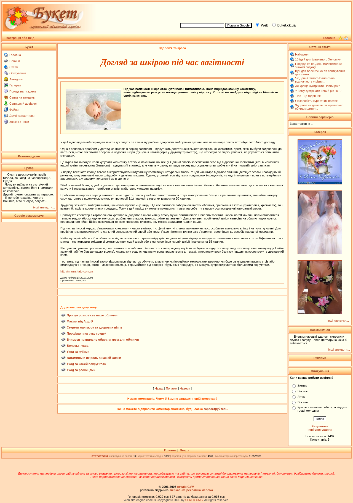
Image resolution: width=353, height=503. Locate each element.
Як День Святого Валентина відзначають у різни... (315, 79)
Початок (171, 388)
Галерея (15, 85)
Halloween (302, 54)
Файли (13, 109)
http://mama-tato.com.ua (76, 271)
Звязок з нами (19, 121)
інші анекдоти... (44, 207)
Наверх (185, 388)
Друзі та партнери (21, 115)
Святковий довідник (23, 103)
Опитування (17, 73)
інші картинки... (338, 320)
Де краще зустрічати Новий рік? (317, 86)
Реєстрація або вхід (19, 37)
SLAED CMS (194, 500)
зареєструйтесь (215, 409)
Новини (14, 61)
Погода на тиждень (22, 91)
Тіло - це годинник (307, 95)
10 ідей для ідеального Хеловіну (318, 59)
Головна (15, 55)
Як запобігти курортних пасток (316, 100)
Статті (13, 67)
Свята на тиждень (22, 97)
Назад (159, 388)
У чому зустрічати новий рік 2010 (318, 90)
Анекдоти (16, 79)
